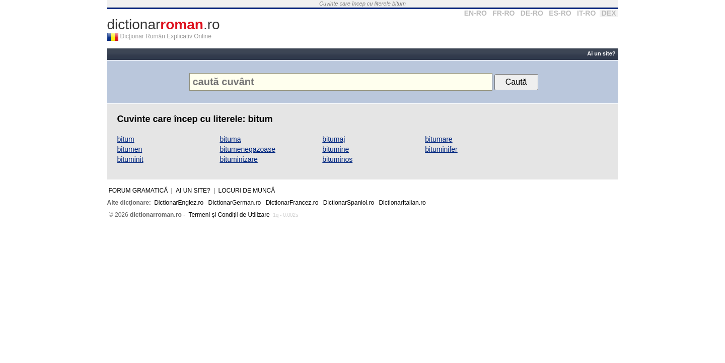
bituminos (337, 159)
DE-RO (532, 13)
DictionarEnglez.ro (178, 202)
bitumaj (333, 139)
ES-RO (560, 13)
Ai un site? (601, 53)
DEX (609, 13)
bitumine (335, 149)
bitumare (438, 139)
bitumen (129, 149)
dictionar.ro (163, 24)
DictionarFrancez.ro (292, 202)
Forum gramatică (138, 190)
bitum (125, 139)
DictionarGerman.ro (234, 202)
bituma (230, 139)
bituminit (130, 159)
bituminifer (441, 149)
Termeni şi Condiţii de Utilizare (228, 214)
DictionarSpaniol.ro (348, 202)
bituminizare (238, 159)
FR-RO (503, 13)
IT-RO (586, 13)
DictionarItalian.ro (402, 202)
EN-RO (475, 13)
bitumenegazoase (247, 149)
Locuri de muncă (247, 190)
